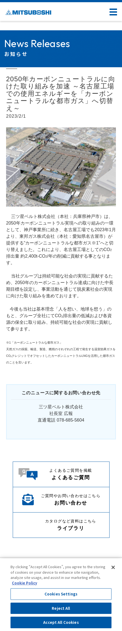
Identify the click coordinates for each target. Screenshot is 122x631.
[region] (61, 595)
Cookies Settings (61, 594)
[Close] (113, 567)
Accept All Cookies (61, 622)
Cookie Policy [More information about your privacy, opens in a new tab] (24, 583)
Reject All (61, 608)
